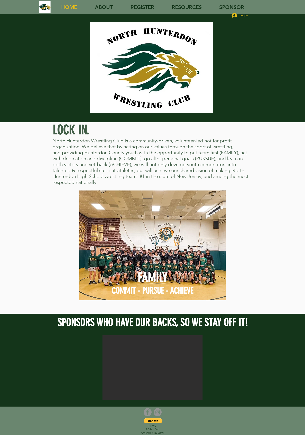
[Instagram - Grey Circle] (158, 412)
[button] (152, 367)
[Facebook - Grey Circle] (148, 412)
